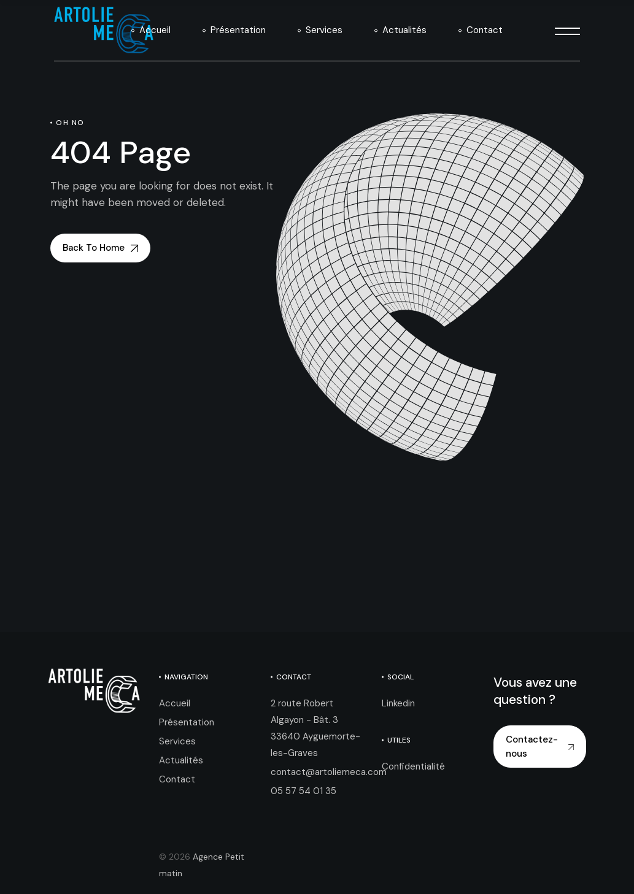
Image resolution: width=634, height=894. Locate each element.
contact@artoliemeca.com (329, 772)
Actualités (181, 760)
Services (177, 741)
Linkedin (398, 703)
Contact (177, 779)
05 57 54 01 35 (303, 791)
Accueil (174, 703)
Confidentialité (413, 766)
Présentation (186, 722)
